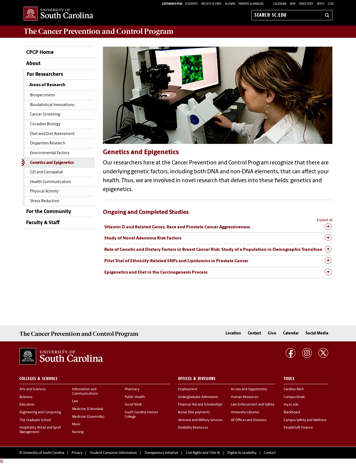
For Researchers (45, 74)
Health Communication (50, 182)
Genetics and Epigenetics (52, 163)
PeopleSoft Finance (298, 427)
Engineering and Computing (40, 412)
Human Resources (244, 397)
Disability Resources (193, 427)
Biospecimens (42, 95)
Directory (306, 4)
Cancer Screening (45, 114)
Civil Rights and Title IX (203, 453)
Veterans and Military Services (200, 420)
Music (76, 424)
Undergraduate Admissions (198, 397)
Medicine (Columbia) (87, 409)
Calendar (279, 4)
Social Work (133, 404)
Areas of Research (47, 85)
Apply (321, 4)
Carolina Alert (294, 389)
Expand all (324, 220)
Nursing (77, 432)
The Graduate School (35, 420)
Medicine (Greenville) (88, 417)
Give (331, 4)
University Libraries (245, 412)
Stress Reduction (44, 201)
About (33, 63)
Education (26, 404)
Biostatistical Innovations (52, 105)
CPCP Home (40, 52)
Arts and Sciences (32, 389)
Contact (254, 333)
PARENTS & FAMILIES (251, 4)
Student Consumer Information (113, 453)
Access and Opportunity (249, 389)
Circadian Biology (45, 124)
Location (233, 333)
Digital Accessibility (242, 453)
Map (293, 4)
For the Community (48, 211)
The (98, 31)
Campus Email (294, 397)
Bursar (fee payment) (194, 412)
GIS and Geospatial (46, 172)
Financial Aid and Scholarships (200, 404)
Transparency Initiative (161, 453)
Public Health (135, 397)
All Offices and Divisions (248, 420)
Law (75, 401)
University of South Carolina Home (58, 14)
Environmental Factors (49, 153)
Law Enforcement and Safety (252, 404)
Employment (187, 389)
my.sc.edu (291, 404)
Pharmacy (132, 389)
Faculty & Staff (43, 223)
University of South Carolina (43, 453)
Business (25, 397)
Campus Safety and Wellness (305, 420)
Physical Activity (44, 191)
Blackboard (292, 412)
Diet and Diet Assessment (52, 134)
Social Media (317, 333)
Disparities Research (47, 143)
